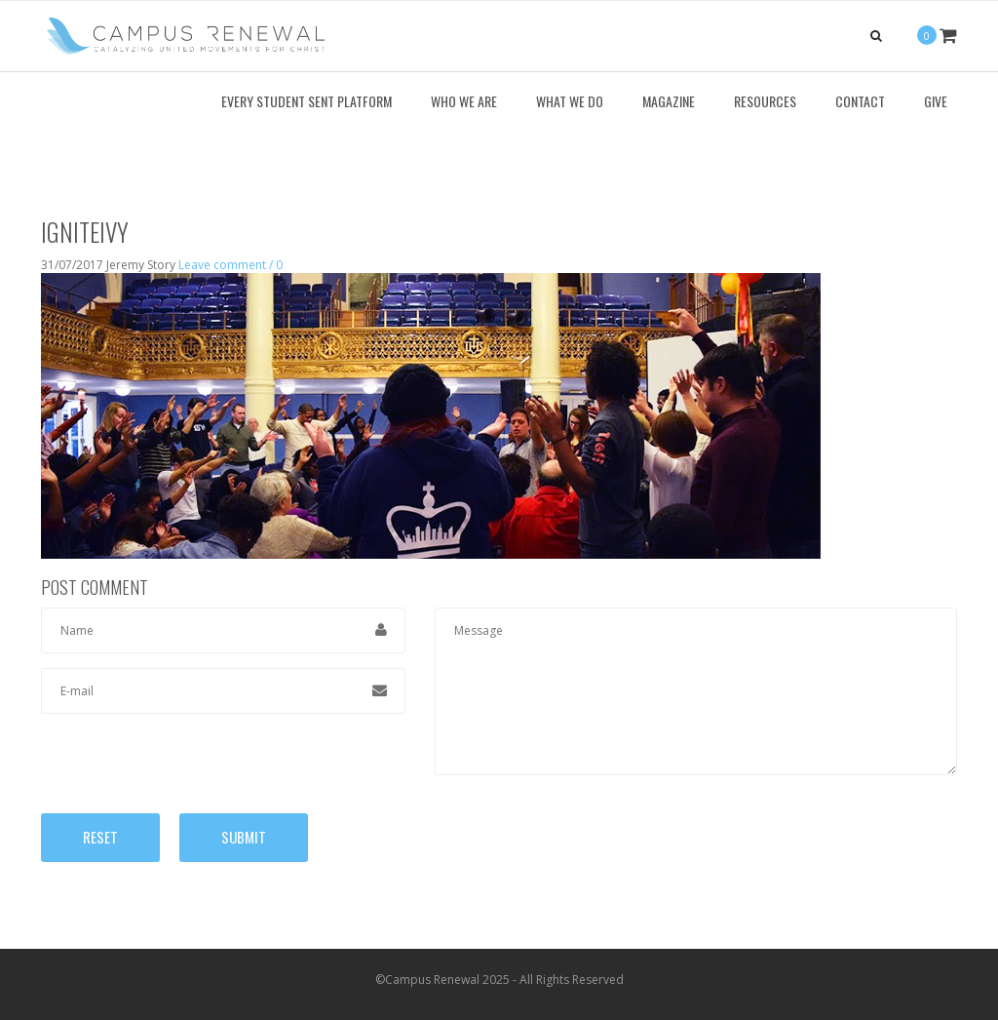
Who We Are (464, 101)
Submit (243, 836)
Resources (765, 101)
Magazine (668, 101)
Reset (100, 836)
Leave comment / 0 (230, 264)
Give (935, 101)
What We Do (569, 101)
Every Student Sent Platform (306, 101)
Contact (860, 101)
